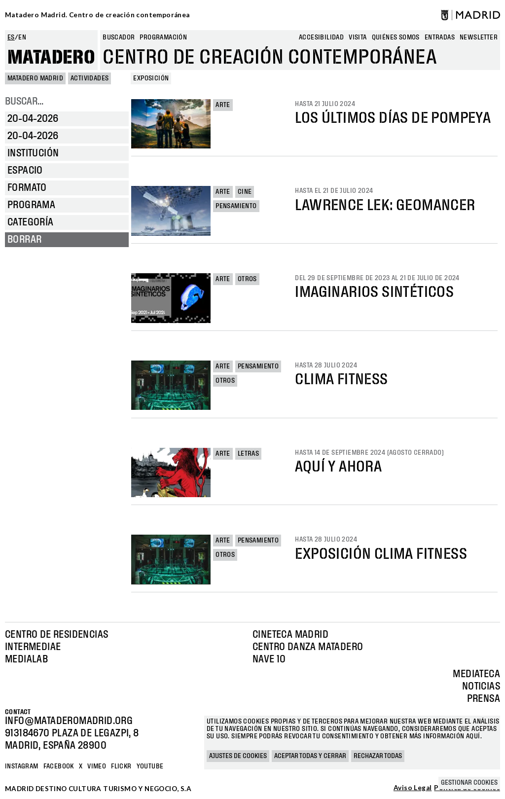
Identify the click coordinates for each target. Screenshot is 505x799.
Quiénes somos (396, 37)
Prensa (483, 699)
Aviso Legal (413, 788)
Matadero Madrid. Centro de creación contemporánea (97, 15)
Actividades (89, 78)
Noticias (481, 686)
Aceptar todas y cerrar (310, 756)
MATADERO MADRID (35, 78)
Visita (357, 37)
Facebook (58, 766)
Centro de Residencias (56, 635)
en (22, 37)
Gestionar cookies (469, 782)
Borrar (24, 240)
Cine (245, 191)
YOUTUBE (150, 766)
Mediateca (476, 674)
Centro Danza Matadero (307, 647)
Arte (223, 105)
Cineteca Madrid (290, 635)
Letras (248, 453)
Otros (247, 279)
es (11, 37)
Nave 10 (269, 659)
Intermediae (33, 647)
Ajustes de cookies (238, 756)
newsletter (479, 37)
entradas (440, 37)
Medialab (26, 659)
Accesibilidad (321, 37)
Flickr (121, 766)
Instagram (21, 766)
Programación (163, 37)
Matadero (51, 58)
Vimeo (96, 766)
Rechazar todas (378, 756)
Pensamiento (236, 206)
